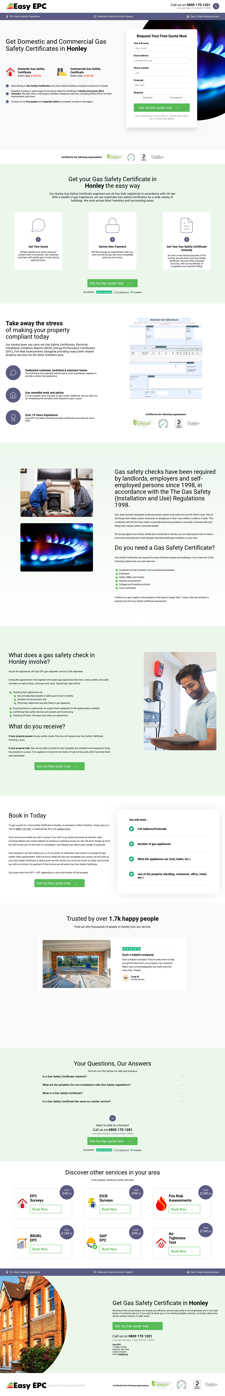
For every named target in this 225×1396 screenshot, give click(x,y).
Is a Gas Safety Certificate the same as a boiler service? (76, 1101)
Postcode (138, 80)
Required (138, 92)
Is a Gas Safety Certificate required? (64, 1076)
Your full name (141, 43)
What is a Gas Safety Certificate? (62, 1093)
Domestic (148, 97)
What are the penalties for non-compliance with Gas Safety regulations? (86, 1084)
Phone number (141, 68)
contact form (63, 829)
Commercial (176, 97)
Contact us (123, 1354)
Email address (141, 55)
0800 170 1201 (199, 5)
